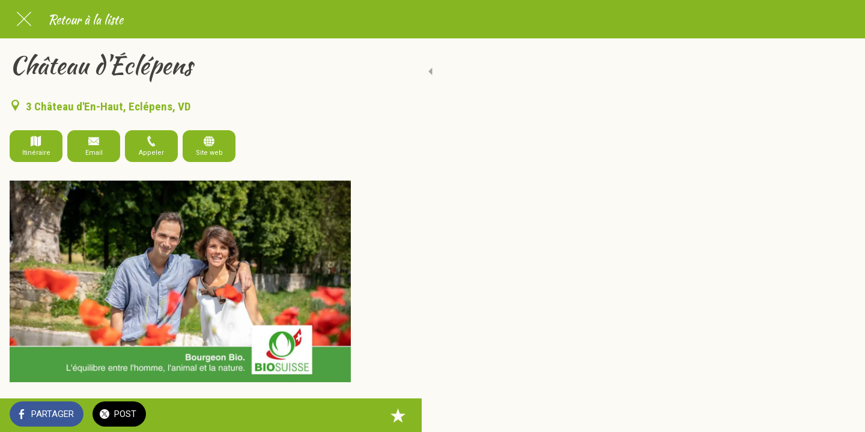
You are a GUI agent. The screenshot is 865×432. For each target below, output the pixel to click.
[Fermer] (24, 19)
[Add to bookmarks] (336, 415)
